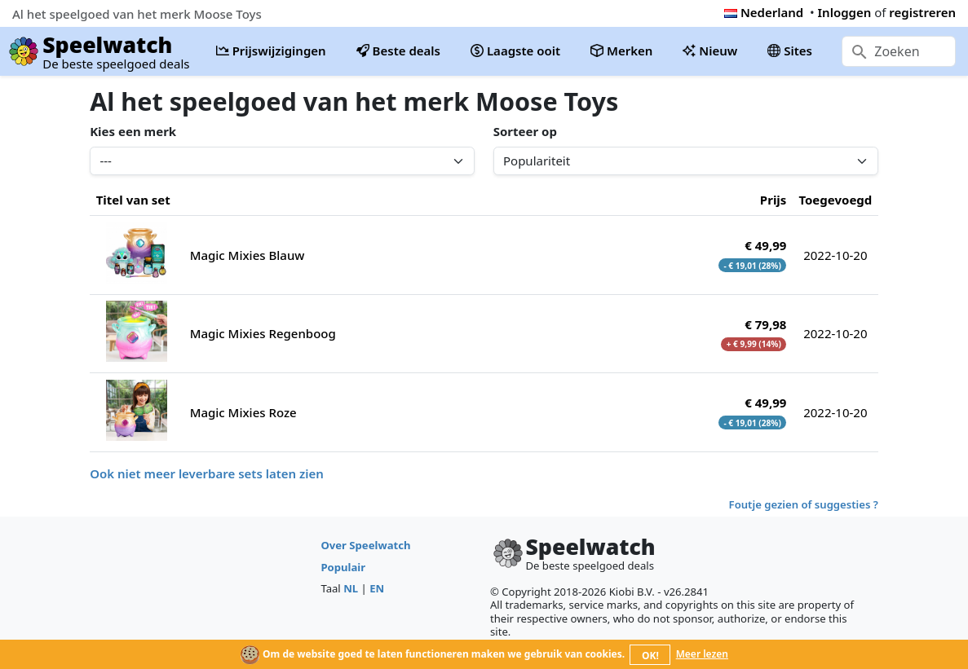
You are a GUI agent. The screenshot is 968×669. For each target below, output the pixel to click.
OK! (650, 655)
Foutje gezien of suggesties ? (803, 504)
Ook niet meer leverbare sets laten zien (207, 473)
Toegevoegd (835, 199)
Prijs (773, 199)
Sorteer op (525, 131)
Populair (342, 567)
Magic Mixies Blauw (247, 255)
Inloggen (845, 12)
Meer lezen (702, 654)
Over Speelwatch (365, 545)
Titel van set (133, 199)
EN (376, 588)
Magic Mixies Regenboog (263, 333)
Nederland (763, 12)
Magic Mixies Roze (243, 412)
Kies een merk (133, 131)
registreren (922, 12)
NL (350, 588)
